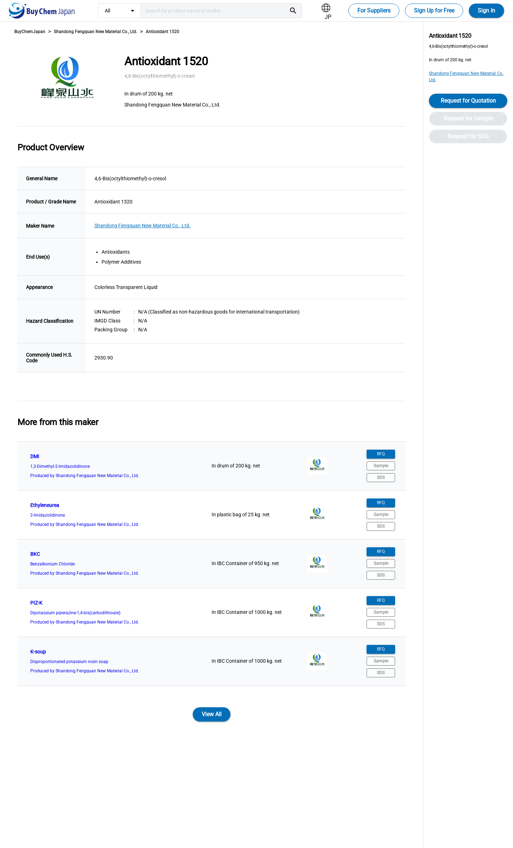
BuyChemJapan (29, 31)
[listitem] (211, 466)
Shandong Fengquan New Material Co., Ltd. (95, 31)
